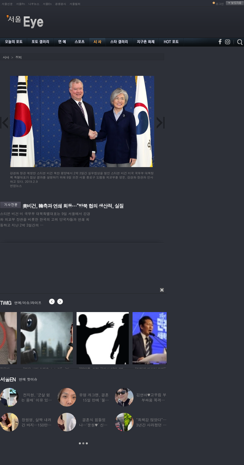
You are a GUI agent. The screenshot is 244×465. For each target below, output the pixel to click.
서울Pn (20, 4)
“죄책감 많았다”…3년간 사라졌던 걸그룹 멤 (151, 425)
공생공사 (60, 4)
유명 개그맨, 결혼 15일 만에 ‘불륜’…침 (94, 400)
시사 (6, 57)
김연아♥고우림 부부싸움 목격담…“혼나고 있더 (151, 400)
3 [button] (87, 443)
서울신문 (7, 4)
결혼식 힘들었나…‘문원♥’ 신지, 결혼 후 (94, 425)
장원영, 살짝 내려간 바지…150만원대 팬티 (36, 425)
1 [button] (80, 443)
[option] (77, 337)
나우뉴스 (33, 4)
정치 (18, 57)
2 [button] (83, 443)
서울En (47, 4)
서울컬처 (75, 4)
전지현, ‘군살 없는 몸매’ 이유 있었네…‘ (36, 400)
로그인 (220, 4)
